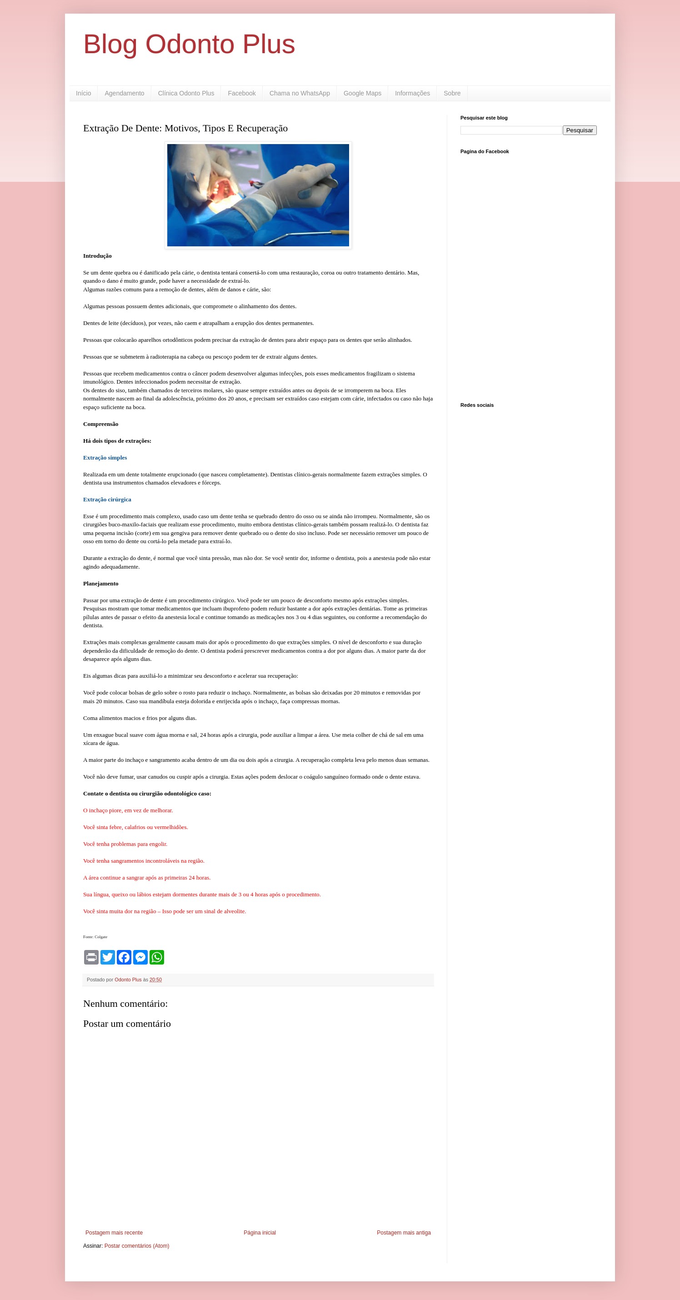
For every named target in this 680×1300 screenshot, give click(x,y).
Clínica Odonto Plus (186, 93)
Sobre (452, 93)
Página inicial (260, 1233)
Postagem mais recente (114, 1233)
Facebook (241, 93)
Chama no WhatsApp (300, 93)
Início (83, 93)
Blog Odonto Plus (189, 44)
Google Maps (362, 93)
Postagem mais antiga (404, 1233)
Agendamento (124, 93)
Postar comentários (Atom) (137, 1246)
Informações (412, 93)
